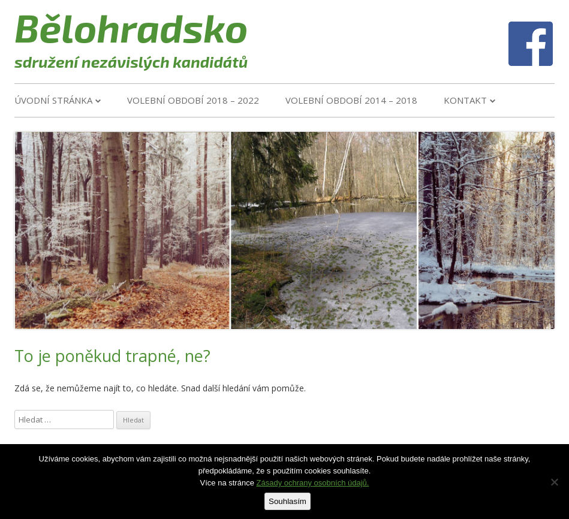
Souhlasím (287, 501)
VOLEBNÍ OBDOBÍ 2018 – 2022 (193, 100)
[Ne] (554, 482)
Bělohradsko (131, 27)
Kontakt (465, 100)
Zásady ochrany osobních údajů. (313, 482)
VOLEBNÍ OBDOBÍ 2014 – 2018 (351, 100)
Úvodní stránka (53, 100)
